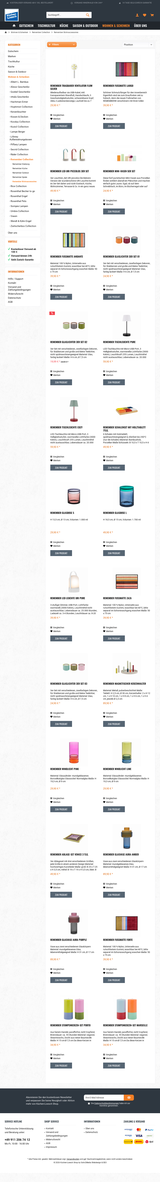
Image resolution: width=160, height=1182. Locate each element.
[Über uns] (140, 25)
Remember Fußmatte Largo (118, 95)
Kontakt (12, 286)
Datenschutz (14, 301)
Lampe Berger (17, 131)
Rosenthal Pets (18, 201)
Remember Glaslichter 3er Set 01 (121, 265)
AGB (10, 305)
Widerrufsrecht (15, 297)
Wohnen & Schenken (18, 77)
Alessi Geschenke (19, 86)
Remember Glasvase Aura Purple (68, 949)
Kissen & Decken (19, 116)
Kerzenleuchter (18, 111)
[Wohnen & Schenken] (116, 25)
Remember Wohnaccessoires (24, 181)
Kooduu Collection (20, 121)
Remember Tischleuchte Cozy (66, 436)
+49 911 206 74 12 (17, 1149)
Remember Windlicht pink (64, 778)
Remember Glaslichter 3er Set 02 (68, 351)
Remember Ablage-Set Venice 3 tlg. (69, 863)
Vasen (13, 216)
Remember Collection (21, 159)
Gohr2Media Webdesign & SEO (94, 1171)
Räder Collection (19, 154)
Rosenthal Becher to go (22, 191)
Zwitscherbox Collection (23, 226)
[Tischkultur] (47, 25)
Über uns (12, 232)
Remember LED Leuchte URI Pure (67, 607)
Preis (87, 53)
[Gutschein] (26, 25)
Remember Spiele (19, 177)
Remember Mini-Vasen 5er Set (119, 180)
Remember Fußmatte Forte (118, 949)
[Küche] (64, 25)
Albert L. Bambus (19, 82)
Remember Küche (19, 168)
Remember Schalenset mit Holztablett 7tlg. (124, 438)
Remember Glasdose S (62, 522)
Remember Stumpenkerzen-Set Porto (70, 1034)
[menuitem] (152, 15)
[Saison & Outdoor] (85, 25)
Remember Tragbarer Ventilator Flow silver (71, 96)
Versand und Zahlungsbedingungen (19, 291)
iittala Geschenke (19, 96)
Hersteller (54, 53)
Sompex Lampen (19, 206)
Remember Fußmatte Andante (66, 265)
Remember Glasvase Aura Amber (121, 863)
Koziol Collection (19, 126)
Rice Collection (18, 186)
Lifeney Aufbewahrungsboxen (21, 138)
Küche (11, 66)
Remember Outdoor (20, 173)
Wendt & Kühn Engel (20, 221)
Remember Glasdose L (115, 522)
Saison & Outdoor (17, 71)
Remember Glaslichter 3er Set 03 (68, 692)
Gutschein (13, 51)
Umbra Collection (19, 211)
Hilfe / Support (15, 282)
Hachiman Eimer (19, 101)
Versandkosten (73, 1168)
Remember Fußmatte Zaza (117, 607)
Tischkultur (14, 61)
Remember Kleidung (21, 164)
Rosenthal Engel (19, 196)
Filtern (54, 44)
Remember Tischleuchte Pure (119, 351)
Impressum (51, 1156)
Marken (12, 56)
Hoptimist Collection (21, 106)
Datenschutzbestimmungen (106, 1112)
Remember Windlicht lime (117, 778)
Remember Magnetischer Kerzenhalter (124, 692)
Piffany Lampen (18, 144)
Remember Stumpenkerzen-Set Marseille (125, 1034)
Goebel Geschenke (20, 91)
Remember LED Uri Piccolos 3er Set (69, 180)
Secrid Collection (19, 149)
